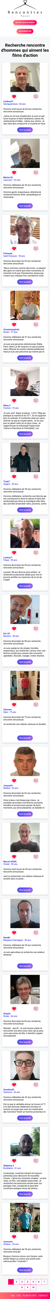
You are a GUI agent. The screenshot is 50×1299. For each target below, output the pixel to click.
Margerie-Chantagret (13, 940)
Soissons (7, 1092)
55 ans (22, 256)
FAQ (13, 1295)
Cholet (6, 864)
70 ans (15, 408)
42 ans (17, 1092)
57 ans (14, 332)
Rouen (6, 332)
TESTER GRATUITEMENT (25, 23)
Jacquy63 (8, 785)
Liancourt (7, 180)
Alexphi (6, 1013)
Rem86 (6, 937)
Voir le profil (25, 130)
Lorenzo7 (7, 557)
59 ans (15, 484)
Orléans (7, 1244)
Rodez (6, 1016)
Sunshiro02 (8, 1089)
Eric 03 (6, 633)
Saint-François (10, 256)
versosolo (8, 1241)
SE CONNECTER (25, 31)
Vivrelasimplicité (11, 329)
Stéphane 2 (8, 1165)
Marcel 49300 (10, 861)
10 (33, 1287)
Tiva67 (6, 481)
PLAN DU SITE (30, 1295)
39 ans (28, 940)
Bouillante (8, 1168)
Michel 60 (8, 177)
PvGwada (7, 253)
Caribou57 (8, 101)
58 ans (16, 636)
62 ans (15, 788)
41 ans (17, 1168)
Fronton (7, 408)
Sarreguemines (10, 104)
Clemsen (7, 709)
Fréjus (6, 560)
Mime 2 (7, 405)
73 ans (13, 712)
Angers (6, 484)
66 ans (14, 1016)
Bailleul (6, 788)
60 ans (22, 104)
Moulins (7, 636)
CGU (19, 1295)
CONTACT (43, 1295)
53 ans (17, 180)
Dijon (5, 712)
